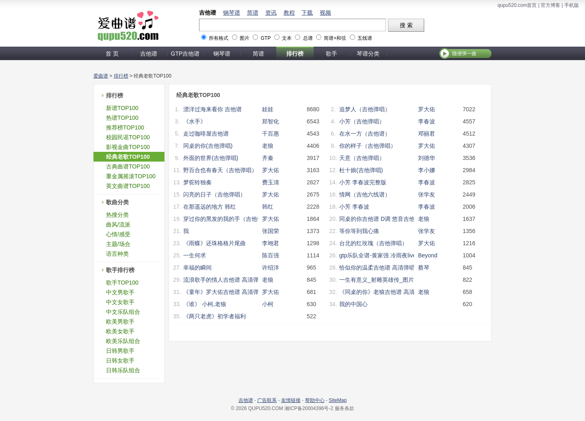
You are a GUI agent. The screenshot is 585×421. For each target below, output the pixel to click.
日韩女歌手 (120, 360)
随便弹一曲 (464, 53)
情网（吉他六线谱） (364, 194)
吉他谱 (207, 12)
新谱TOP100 (122, 108)
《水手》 (194, 121)
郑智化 (270, 121)
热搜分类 (117, 215)
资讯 (271, 12)
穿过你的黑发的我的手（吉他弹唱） (228, 219)
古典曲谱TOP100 (128, 166)
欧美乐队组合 (123, 341)
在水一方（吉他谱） (364, 133)
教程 (289, 12)
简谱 (252, 12)
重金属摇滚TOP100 (131, 176)
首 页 (112, 53)
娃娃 (267, 109)
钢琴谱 (231, 12)
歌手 (331, 53)
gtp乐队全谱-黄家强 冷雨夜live (377, 255)
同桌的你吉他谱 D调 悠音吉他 (377, 219)
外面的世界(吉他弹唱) (210, 158)
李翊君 (270, 243)
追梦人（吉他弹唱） (364, 109)
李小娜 (426, 170)
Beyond (427, 255)
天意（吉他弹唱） (362, 158)
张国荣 (270, 231)
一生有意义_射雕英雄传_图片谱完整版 (388, 279)
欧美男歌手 (120, 321)
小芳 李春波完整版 (362, 182)
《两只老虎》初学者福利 (214, 316)
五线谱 (365, 38)
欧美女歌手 (120, 331)
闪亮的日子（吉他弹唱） (214, 194)
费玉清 (270, 182)
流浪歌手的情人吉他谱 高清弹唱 (223, 279)
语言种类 (117, 253)
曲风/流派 (118, 224)
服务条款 (344, 408)
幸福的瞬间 (197, 267)
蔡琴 (423, 267)
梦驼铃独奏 (197, 182)
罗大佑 (426, 109)
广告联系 (267, 400)
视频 (325, 12)
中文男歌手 (120, 292)
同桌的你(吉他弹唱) (207, 145)
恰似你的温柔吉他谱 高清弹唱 (377, 267)
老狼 (267, 145)
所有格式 (218, 38)
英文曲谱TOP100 (128, 186)
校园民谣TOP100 (128, 137)
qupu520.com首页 (517, 5)
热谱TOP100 (122, 117)
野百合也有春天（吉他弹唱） (220, 170)
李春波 (426, 121)
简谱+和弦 (335, 38)
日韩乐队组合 (123, 370)
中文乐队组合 (123, 312)
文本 (287, 38)
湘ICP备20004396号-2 (308, 408)
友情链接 (291, 400)
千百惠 (270, 133)
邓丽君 (426, 133)
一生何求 (194, 255)
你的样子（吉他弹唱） (367, 145)
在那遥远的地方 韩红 (209, 206)
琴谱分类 (368, 53)
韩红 (267, 206)
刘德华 (426, 158)
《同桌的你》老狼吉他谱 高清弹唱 (382, 292)
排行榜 (294, 53)
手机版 (571, 5)
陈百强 (270, 255)
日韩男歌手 (120, 351)
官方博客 (550, 5)
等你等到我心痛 (359, 231)
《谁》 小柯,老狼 (204, 304)
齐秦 (267, 158)
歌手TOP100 (122, 282)
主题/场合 (118, 244)
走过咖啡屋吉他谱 (206, 133)
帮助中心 (315, 400)
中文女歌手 (120, 302)
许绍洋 (270, 267)
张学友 (426, 194)
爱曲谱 (100, 76)
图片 (244, 38)
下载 (307, 12)
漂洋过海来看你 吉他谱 (212, 109)
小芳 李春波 (354, 206)
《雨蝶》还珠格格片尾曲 (214, 243)
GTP (266, 38)
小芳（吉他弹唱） (362, 121)
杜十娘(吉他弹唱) (361, 170)
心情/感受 (118, 234)
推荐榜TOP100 (125, 127)
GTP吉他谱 (185, 53)
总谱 (308, 38)
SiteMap (338, 400)
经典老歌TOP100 (128, 156)
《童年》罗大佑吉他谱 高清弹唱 (223, 292)
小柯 (267, 304)
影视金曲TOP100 (128, 147)
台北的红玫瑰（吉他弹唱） (373, 243)
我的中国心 (353, 304)
